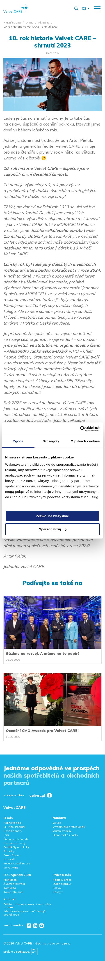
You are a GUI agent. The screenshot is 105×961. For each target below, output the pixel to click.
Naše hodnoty (12, 831)
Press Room (11, 855)
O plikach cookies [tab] (85, 441)
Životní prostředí (14, 883)
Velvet (56, 822)
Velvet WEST (11, 867)
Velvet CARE (14, 807)
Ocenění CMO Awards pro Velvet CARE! (42, 730)
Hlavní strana (12, 22)
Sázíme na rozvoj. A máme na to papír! (42, 653)
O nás (29, 22)
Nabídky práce (62, 879)
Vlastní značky (61, 831)
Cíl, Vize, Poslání (14, 826)
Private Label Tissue (16, 863)
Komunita (9, 888)
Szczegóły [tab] (51, 441)
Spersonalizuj (52, 529)
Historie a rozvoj (14, 843)
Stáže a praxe (61, 883)
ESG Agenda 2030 (17, 875)
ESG (6, 835)
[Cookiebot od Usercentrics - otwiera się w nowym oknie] (80, 429)
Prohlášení (10, 879)
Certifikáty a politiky (16, 847)
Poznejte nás (12, 822)
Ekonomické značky (65, 835)
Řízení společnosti (15, 839)
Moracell (9, 859)
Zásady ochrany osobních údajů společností (24, 913)
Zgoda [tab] (18, 441)
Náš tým (57, 892)
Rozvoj (57, 888)
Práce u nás (61, 875)
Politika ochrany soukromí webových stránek (27, 905)
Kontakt (9, 899)
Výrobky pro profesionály (68, 826)
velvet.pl (37, 795)
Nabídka (59, 818)
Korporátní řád (13, 892)
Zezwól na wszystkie (52, 516)
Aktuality (43, 22)
